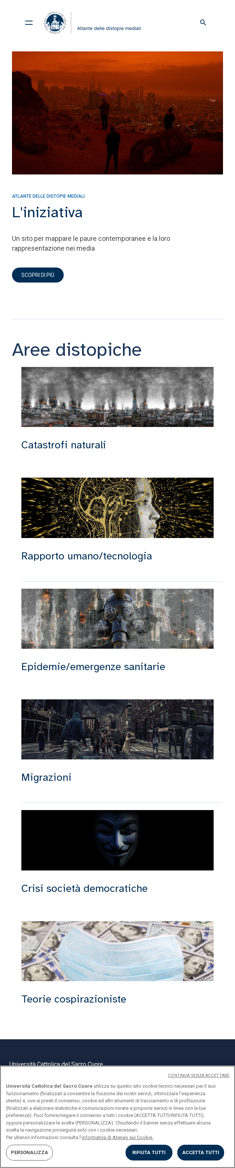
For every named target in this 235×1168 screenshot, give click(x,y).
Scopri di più (37, 275)
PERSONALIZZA (29, 1152)
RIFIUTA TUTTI (149, 1152)
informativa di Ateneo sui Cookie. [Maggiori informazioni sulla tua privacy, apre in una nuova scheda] (117, 1137)
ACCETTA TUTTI (201, 1152)
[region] (117, 1117)
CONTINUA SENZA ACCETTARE (198, 1075)
